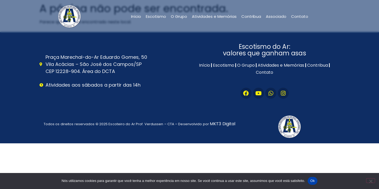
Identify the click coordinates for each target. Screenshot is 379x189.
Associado (276, 16)
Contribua (251, 16)
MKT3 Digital (222, 124)
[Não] (370, 180)
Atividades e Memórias (214, 16)
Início (136, 16)
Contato (299, 16)
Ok (312, 181)
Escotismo (156, 16)
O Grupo (179, 16)
